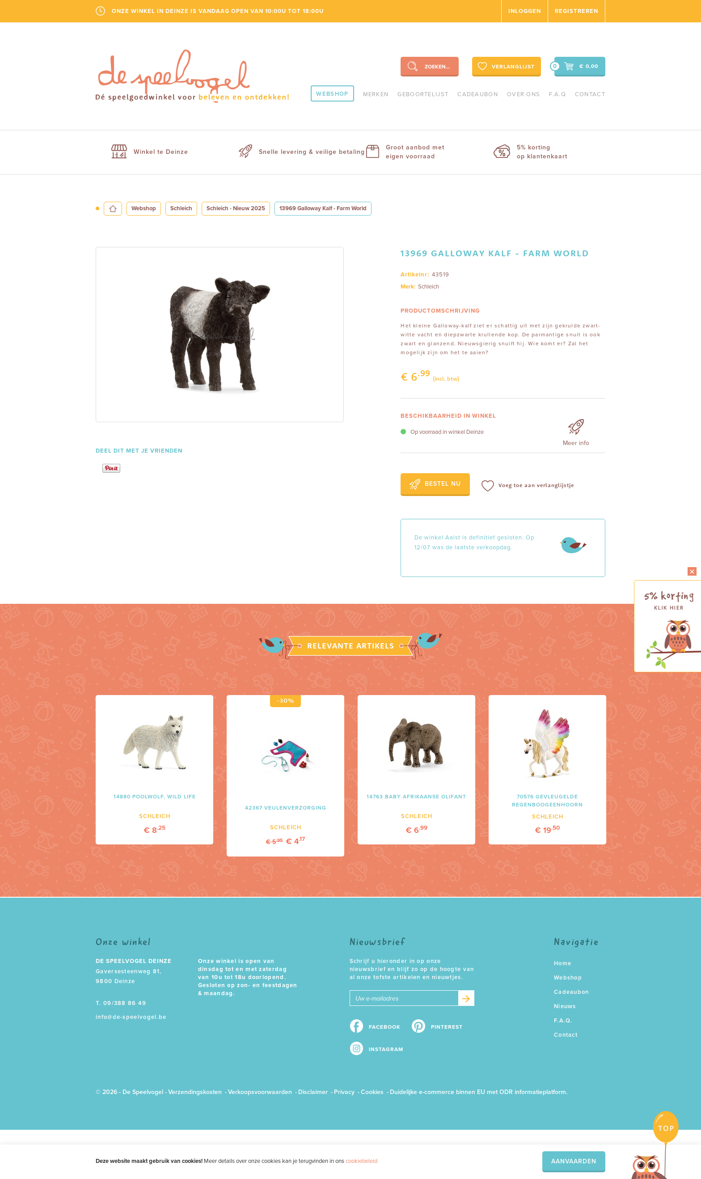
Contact (590, 94)
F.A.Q (557, 94)
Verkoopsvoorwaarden (260, 1092)
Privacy (344, 1092)
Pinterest (447, 1027)
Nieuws (565, 1006)
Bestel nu (435, 484)
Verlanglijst (505, 66)
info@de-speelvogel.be (131, 1017)
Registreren (576, 11)
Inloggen (524, 11)
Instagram (386, 1049)
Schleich (181, 208)
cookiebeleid (361, 1161)
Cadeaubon (477, 94)
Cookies (372, 1092)
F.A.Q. (563, 1020)
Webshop (332, 94)
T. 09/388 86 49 (121, 1003)
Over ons (523, 94)
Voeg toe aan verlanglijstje (527, 486)
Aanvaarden (573, 1161)
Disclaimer (313, 1092)
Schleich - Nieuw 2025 (236, 208)
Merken (376, 94)
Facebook (385, 1027)
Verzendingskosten (195, 1092)
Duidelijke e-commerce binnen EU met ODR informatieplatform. (478, 1092)
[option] (219, 334)
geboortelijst (422, 94)
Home (562, 963)
